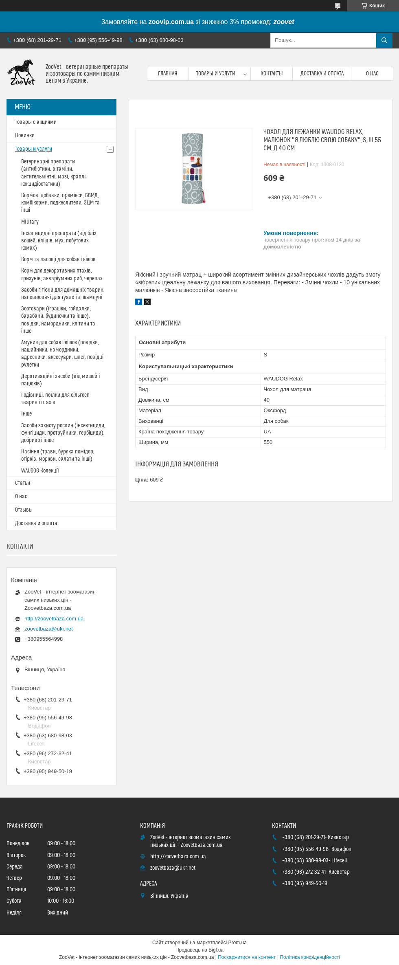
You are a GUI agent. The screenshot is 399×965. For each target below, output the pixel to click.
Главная (168, 73)
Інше (26, 414)
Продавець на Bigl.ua (199, 950)
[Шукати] (384, 40)
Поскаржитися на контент (247, 957)
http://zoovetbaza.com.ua (53, 618)
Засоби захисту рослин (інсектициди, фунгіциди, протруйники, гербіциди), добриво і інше (63, 433)
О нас (372, 73)
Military (30, 222)
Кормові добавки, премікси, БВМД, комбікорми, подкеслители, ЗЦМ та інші (60, 202)
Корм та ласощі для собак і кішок (58, 259)
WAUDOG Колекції (40, 471)
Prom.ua (237, 942)
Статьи (22, 483)
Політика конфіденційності (310, 957)
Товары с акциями (36, 122)
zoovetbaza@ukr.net (48, 629)
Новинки (25, 135)
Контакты (272, 73)
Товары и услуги (215, 73)
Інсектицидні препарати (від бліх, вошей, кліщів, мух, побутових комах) (59, 240)
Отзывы (24, 510)
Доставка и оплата (322, 73)
